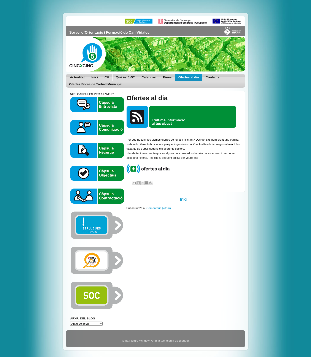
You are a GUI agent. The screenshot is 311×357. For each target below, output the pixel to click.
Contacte (212, 77)
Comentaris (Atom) (158, 208)
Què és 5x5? (125, 77)
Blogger (184, 340)
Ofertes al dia (188, 77)
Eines (167, 77)
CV (107, 77)
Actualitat (77, 77)
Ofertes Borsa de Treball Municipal (95, 84)
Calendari (148, 77)
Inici (94, 77)
